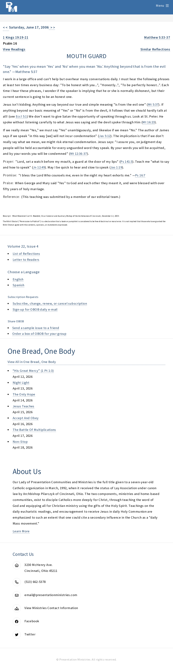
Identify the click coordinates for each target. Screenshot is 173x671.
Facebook (31, 621)
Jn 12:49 (39, 167)
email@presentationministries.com (50, 595)
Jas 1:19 (116, 167)
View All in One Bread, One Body (32, 362)
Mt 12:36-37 (78, 153)
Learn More (21, 531)
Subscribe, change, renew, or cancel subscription (50, 303)
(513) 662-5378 (35, 582)
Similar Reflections (155, 49)
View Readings (14, 49)
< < (6, 27)
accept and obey (26, 418)
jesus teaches (23, 406)
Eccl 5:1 (21, 116)
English (18, 279)
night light (21, 382)
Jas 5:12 (104, 136)
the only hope (24, 394)
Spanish (18, 285)
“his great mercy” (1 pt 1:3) (33, 371)
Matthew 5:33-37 (157, 37)
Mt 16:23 (148, 122)
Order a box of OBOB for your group (39, 334)
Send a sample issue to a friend (35, 328)
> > (52, 27)
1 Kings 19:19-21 (15, 37)
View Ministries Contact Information (51, 608)
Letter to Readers (26, 259)
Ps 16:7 (140, 175)
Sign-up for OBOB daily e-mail (35, 309)
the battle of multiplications (34, 430)
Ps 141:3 (126, 161)
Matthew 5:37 (26, 71)
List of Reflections (26, 254)
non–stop (20, 442)
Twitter (29, 634)
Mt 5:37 (153, 104)
